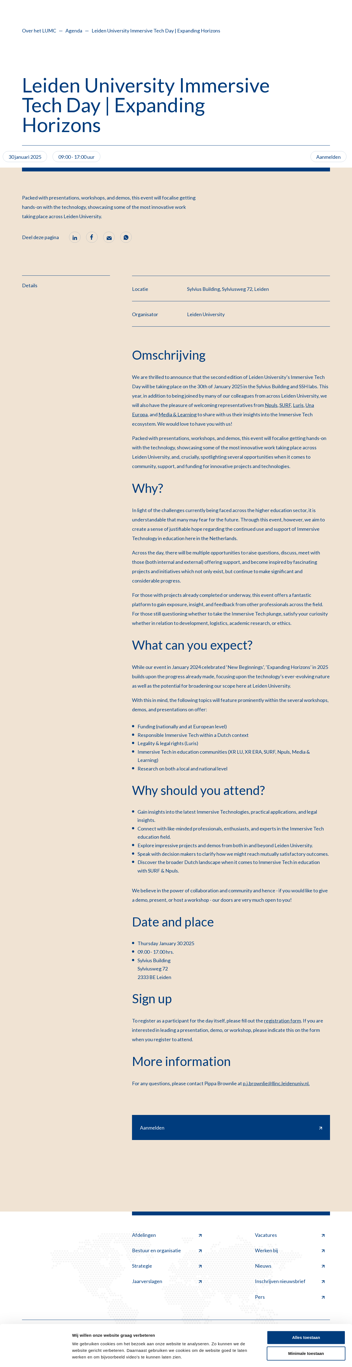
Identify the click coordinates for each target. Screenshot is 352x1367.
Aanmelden (328, 157)
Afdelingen (167, 1235)
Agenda (73, 31)
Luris (298, 405)
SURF (285, 405)
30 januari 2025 (25, 157)
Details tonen (85, 1356)
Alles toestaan (306, 1321)
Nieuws (289, 1266)
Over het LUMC (39, 31)
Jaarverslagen (167, 1281)
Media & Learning (177, 414)
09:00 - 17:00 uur (76, 157)
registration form (282, 1021)
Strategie (167, 1266)
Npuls (271, 405)
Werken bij (289, 1250)
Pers (289, 1297)
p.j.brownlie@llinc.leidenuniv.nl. (276, 1083)
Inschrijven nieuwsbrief (289, 1281)
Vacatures (289, 1235)
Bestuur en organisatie (167, 1250)
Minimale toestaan (306, 1337)
